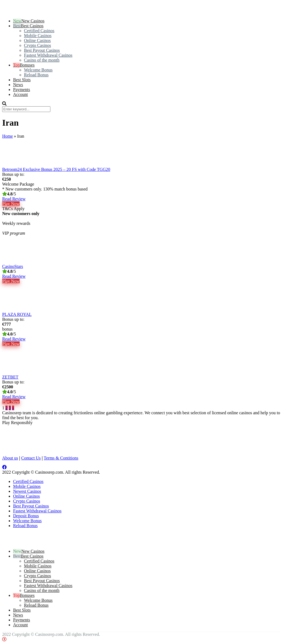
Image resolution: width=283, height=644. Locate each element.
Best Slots (22, 79)
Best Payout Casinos (42, 50)
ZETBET (10, 377)
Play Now (11, 203)
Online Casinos (37, 40)
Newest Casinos (27, 491)
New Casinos (32, 21)
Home (7, 136)
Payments (21, 89)
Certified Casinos (39, 30)
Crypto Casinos (37, 45)
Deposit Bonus (26, 515)
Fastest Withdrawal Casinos (48, 55)
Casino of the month (41, 60)
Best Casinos (32, 25)
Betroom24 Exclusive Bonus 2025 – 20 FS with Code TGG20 (56, 169)
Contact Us (31, 458)
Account (20, 94)
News (18, 84)
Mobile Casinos (37, 35)
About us (10, 458)
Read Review (14, 198)
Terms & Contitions (61, 458)
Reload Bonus (36, 74)
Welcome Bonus (38, 70)
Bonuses (27, 65)
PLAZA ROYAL (17, 314)
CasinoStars (12, 266)
